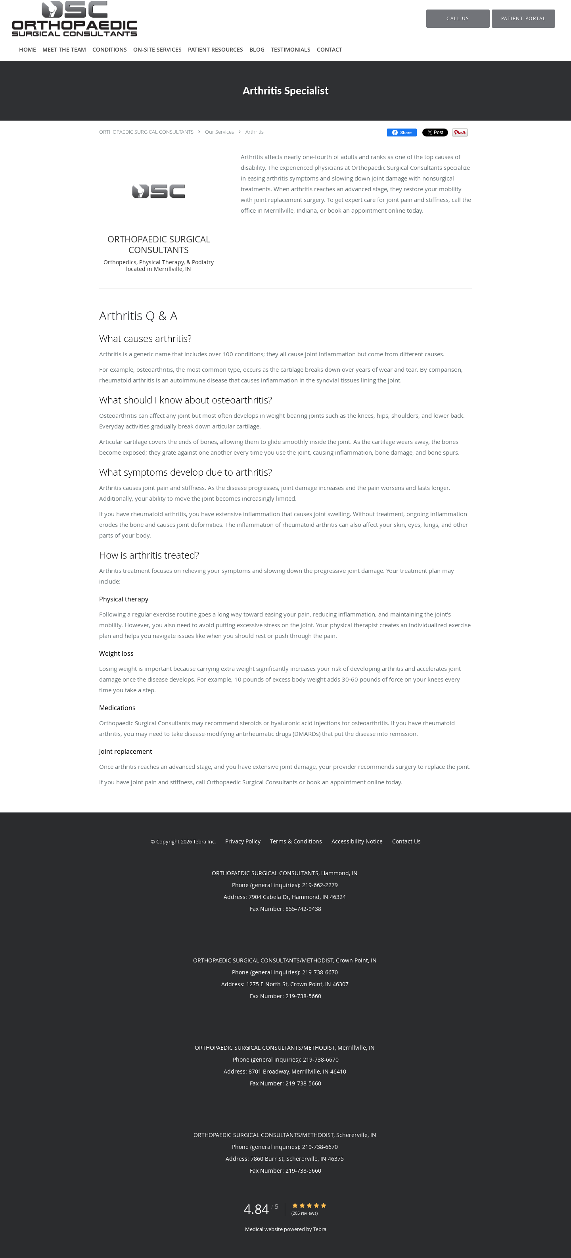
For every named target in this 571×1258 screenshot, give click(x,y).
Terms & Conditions (296, 841)
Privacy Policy (243, 841)
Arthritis (254, 131)
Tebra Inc (204, 841)
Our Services (219, 131)
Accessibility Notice (357, 841)
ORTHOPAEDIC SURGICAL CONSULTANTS (146, 131)
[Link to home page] (62, 18)
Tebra (319, 1229)
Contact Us (406, 841)
